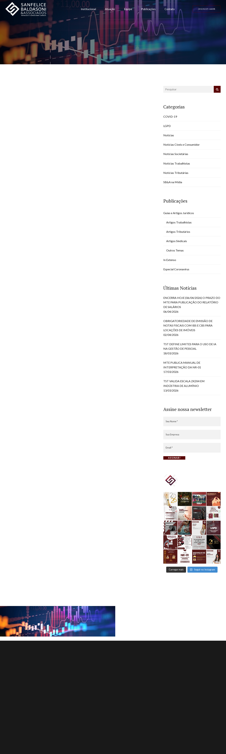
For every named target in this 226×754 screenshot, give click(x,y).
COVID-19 (170, 116)
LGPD (167, 126)
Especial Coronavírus (176, 269)
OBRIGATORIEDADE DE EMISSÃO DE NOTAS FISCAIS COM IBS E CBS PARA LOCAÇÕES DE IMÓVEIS (187, 325)
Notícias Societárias (175, 154)
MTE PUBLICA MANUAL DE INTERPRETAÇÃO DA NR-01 (182, 365)
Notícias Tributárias (175, 172)
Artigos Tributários (178, 231)
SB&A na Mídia (172, 182)
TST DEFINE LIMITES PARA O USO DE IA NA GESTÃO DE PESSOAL (189, 346)
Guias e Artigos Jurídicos (178, 213)
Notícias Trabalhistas (176, 163)
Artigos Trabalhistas (179, 222)
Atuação (110, 9)
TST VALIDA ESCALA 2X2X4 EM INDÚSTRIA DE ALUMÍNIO (184, 383)
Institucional (88, 9)
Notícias (168, 135)
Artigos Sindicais (176, 241)
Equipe (128, 9)
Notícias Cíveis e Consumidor (181, 144)
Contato (170, 9)
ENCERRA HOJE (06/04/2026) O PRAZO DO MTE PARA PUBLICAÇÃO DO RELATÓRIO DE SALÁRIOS (191, 302)
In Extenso (169, 260)
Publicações (148, 9)
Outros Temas (175, 250)
